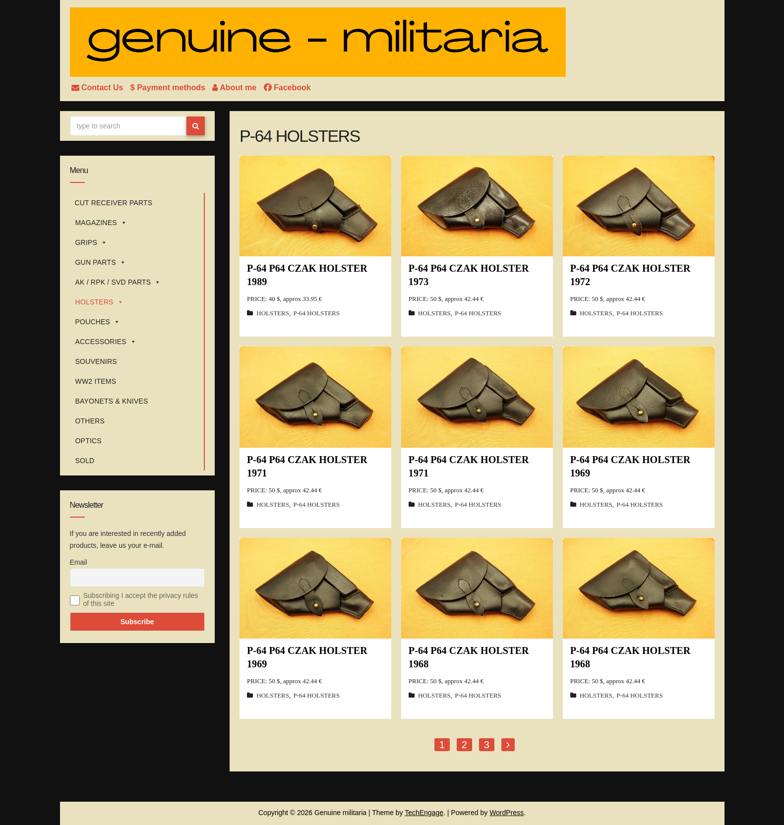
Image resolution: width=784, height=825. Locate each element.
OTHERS (90, 421)
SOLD (85, 461)
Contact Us (98, 87)
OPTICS (88, 441)
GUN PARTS (100, 262)
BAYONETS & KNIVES (111, 401)
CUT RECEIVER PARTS (114, 203)
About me (235, 87)
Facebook (287, 87)
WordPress (506, 813)
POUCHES (98, 322)
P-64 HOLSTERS (316, 313)
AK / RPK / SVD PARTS (118, 282)
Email (78, 562)
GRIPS (91, 242)
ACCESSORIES (106, 342)
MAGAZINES (101, 223)
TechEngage (424, 813)
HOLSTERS (99, 302)
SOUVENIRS (96, 361)
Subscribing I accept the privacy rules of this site (140, 599)
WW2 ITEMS (96, 381)
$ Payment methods (169, 87)
